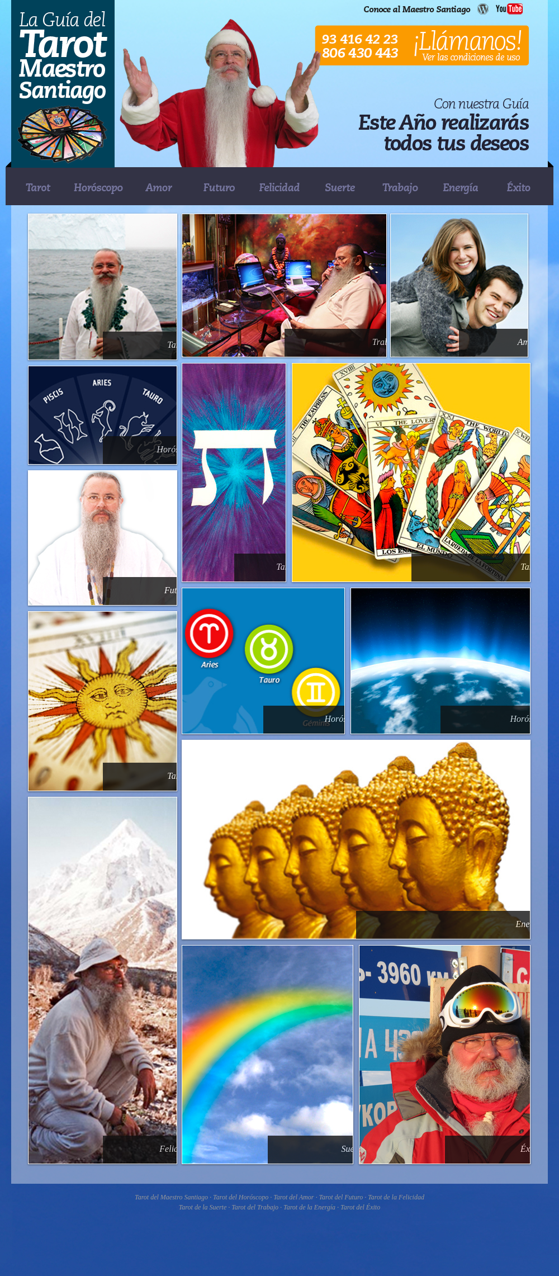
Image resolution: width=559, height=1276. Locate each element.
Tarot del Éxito (360, 1207)
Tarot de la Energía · (311, 1207)
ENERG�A (460, 187)
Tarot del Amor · (296, 1197)
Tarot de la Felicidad (396, 1197)
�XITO (521, 187)
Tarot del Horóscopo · (243, 1197)
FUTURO (219, 187)
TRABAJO (400, 187)
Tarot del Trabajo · (257, 1207)
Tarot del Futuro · (343, 1197)
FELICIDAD (279, 187)
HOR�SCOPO (98, 187)
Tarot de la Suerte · (205, 1207)
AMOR (159, 187)
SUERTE (340, 187)
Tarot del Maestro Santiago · (174, 1197)
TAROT (38, 187)
